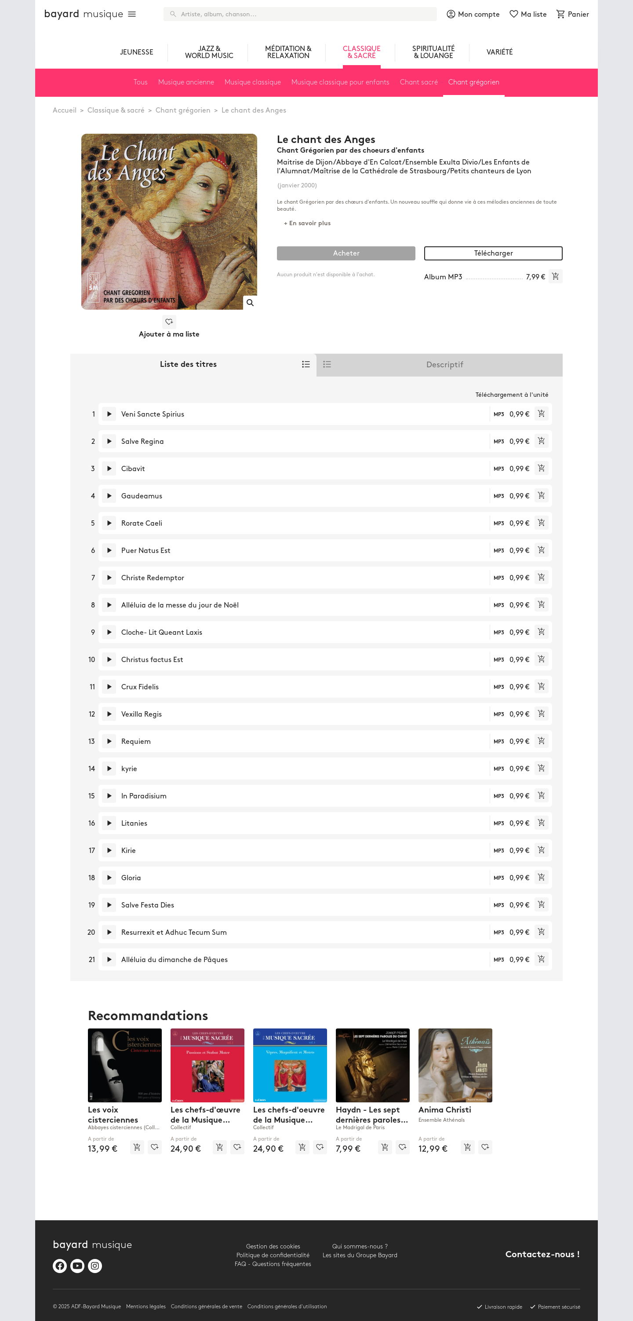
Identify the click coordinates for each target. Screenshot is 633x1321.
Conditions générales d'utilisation (287, 1306)
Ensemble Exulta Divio (441, 162)
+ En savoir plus (307, 224)
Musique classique (253, 82)
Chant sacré (419, 82)
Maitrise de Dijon (305, 162)
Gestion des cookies (273, 1246)
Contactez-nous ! (543, 1255)
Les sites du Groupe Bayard (360, 1255)
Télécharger (493, 253)
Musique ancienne (186, 82)
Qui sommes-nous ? (360, 1246)
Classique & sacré (116, 110)
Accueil (64, 110)
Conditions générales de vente (206, 1306)
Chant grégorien (183, 110)
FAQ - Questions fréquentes (273, 1264)
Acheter (346, 253)
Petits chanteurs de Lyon (490, 171)
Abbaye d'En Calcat (369, 162)
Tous (141, 82)
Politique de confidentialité (272, 1255)
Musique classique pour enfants (340, 82)
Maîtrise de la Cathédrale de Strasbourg (380, 171)
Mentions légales (146, 1306)
